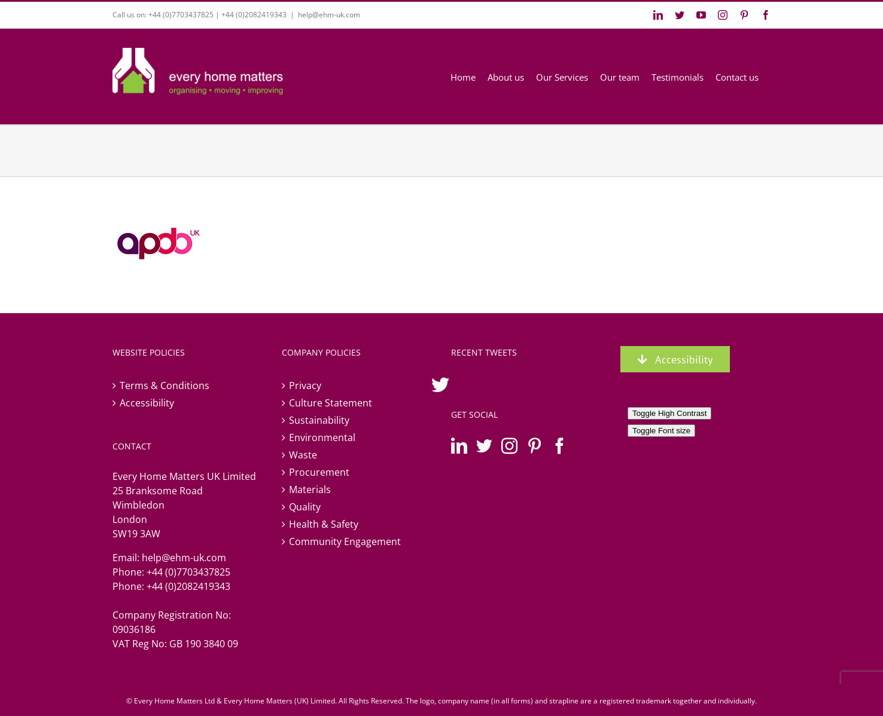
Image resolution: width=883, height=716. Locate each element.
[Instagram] (509, 445)
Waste (303, 454)
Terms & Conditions (164, 385)
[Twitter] (484, 445)
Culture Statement (330, 402)
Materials (310, 489)
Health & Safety (323, 524)
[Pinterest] (534, 445)
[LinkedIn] (459, 445)
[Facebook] (560, 445)
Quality (305, 506)
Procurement (319, 472)
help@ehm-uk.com (329, 15)
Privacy (305, 385)
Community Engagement (345, 541)
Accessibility (147, 402)
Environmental (322, 437)
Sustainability (319, 420)
